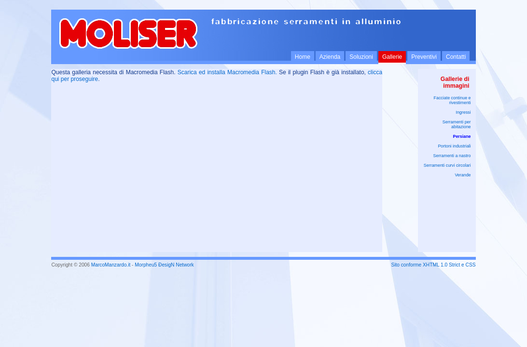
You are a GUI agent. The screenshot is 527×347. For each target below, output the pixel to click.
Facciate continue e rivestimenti (452, 100)
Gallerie (392, 56)
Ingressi (463, 112)
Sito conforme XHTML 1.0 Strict (425, 264)
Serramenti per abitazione (457, 124)
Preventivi (424, 56)
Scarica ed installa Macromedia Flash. (227, 72)
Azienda (329, 56)
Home (302, 56)
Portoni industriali (454, 146)
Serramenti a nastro (452, 155)
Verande (463, 175)
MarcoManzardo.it (111, 264)
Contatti (456, 56)
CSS (471, 264)
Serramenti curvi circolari (447, 165)
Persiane (462, 136)
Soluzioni (361, 56)
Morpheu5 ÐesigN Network (164, 264)
